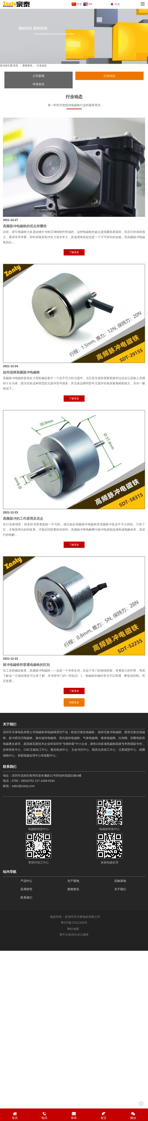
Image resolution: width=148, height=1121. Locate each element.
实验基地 (120, 880)
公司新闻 (38, 75)
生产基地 (73, 880)
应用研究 (26, 889)
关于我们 (120, 889)
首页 (15, 65)
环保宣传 (38, 84)
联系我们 (26, 897)
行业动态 (42, 65)
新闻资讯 (27, 65)
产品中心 (26, 880)
